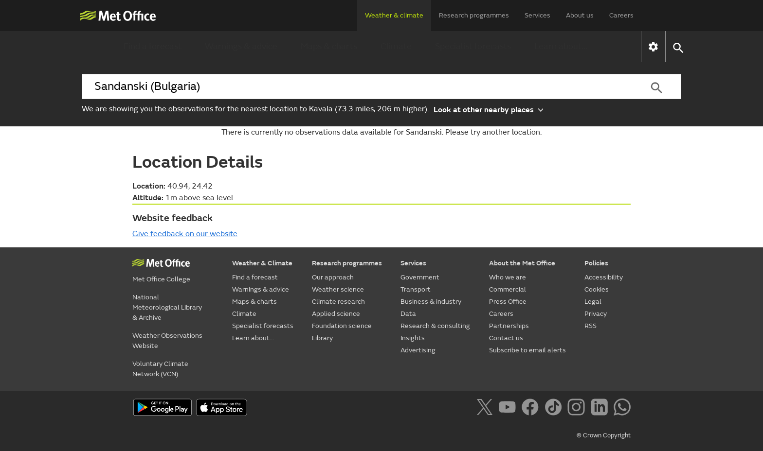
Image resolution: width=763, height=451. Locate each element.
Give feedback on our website (184, 234)
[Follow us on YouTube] (509, 409)
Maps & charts (329, 46)
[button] (678, 47)
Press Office (508, 301)
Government (419, 277)
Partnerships (509, 326)
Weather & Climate (262, 263)
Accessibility (603, 277)
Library (322, 338)
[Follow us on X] (486, 409)
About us (580, 15)
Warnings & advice (241, 46)
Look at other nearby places (488, 109)
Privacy (595, 314)
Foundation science (342, 326)
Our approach (333, 277)
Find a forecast (153, 46)
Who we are (507, 277)
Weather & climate (394, 15)
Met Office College (161, 279)
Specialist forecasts (473, 46)
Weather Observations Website (167, 340)
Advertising (418, 350)
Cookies (596, 289)
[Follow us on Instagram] (577, 409)
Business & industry (430, 301)
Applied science (336, 314)
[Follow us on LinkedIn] (601, 409)
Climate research (338, 301)
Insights (412, 338)
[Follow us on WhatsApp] (622, 409)
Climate (396, 46)
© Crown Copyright (604, 435)
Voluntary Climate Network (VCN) (160, 369)
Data (408, 314)
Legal (592, 301)
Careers (621, 15)
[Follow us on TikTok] (555, 409)
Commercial (507, 289)
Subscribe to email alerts (527, 350)
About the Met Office (522, 263)
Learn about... (560, 46)
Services (537, 15)
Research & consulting (435, 326)
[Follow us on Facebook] (532, 409)
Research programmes (474, 15)
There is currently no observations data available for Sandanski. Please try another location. (381, 132)
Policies (596, 263)
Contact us (506, 338)
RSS (590, 326)
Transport (415, 289)
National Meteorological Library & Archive (167, 307)
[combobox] (356, 86)
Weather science (338, 289)
